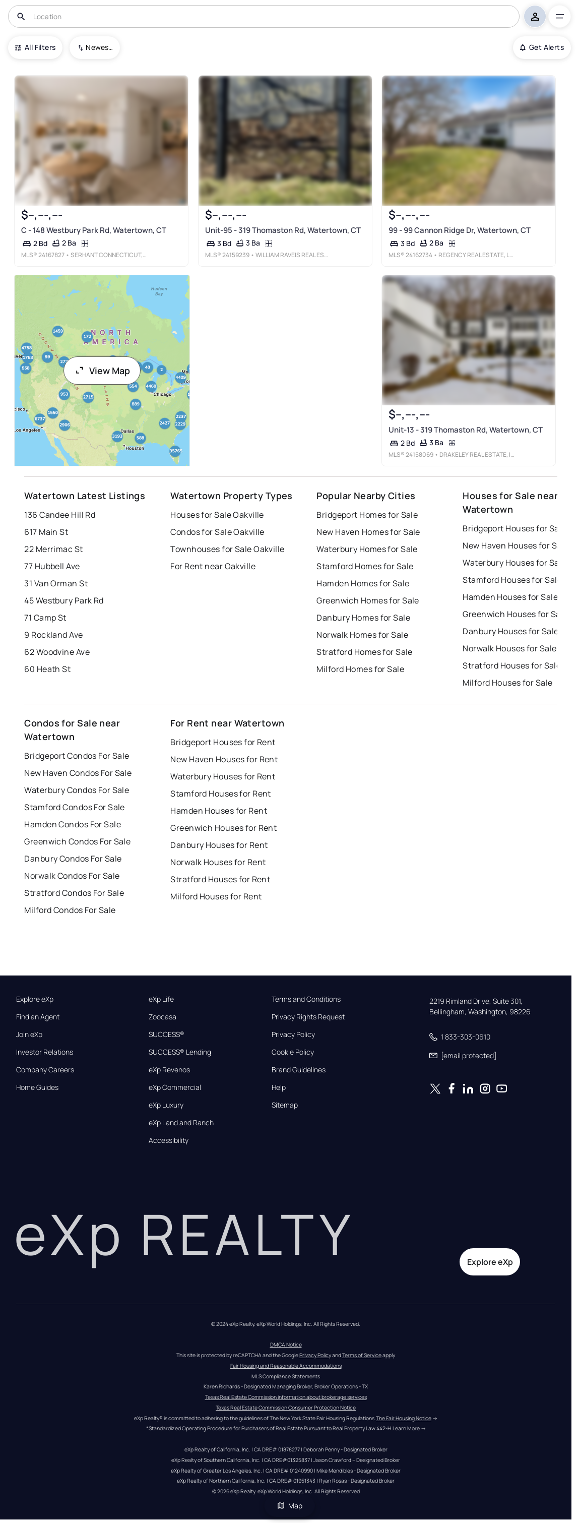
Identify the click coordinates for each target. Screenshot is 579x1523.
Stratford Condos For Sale (74, 892)
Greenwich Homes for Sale (367, 600)
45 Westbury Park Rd (63, 600)
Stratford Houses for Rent (220, 879)
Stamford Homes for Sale (364, 566)
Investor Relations (44, 1052)
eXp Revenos (169, 1069)
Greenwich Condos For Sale (77, 841)
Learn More (406, 1428)
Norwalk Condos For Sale (71, 875)
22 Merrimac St (53, 549)
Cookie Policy (293, 1052)
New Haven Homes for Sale (368, 531)
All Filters (35, 47)
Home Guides (37, 1087)
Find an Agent (37, 1016)
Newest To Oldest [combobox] (99, 47)
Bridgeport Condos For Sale (76, 755)
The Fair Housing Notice (403, 1418)
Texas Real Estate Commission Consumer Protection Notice (286, 1407)
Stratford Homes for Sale (364, 651)
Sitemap (285, 1105)
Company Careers (45, 1069)
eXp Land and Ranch (181, 1122)
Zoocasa (162, 1016)
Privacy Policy (293, 1034)
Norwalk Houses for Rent (218, 862)
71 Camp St (45, 617)
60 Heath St (47, 669)
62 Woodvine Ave (57, 651)
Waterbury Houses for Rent (222, 776)
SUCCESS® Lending (180, 1052)
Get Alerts (542, 47)
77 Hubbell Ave (52, 566)
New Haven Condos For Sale (78, 772)
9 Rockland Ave (53, 634)
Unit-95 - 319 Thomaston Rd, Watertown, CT (283, 229)
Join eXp (29, 1034)
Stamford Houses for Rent (220, 793)
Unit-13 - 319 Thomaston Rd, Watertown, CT (466, 429)
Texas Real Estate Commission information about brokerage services (286, 1396)
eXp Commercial (175, 1087)
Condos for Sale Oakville (217, 531)
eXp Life (161, 999)
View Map (102, 370)
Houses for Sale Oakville (217, 514)
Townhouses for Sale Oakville (227, 549)
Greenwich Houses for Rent (223, 827)
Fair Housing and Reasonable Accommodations (286, 1365)
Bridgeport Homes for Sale (367, 514)
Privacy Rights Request (308, 1016)
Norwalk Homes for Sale (362, 634)
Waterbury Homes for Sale (367, 549)
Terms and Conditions (306, 999)
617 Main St (46, 531)
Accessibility (168, 1140)
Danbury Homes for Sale (363, 617)
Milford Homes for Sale (360, 669)
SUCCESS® (166, 1034)
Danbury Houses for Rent (219, 844)
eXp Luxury (166, 1105)
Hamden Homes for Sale (362, 583)
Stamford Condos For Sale (74, 807)
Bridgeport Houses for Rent (222, 742)
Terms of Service (361, 1355)
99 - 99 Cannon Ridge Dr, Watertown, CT (460, 229)
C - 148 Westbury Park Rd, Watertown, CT (93, 229)
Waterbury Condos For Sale (76, 790)
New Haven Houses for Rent (224, 759)
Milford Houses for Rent (216, 896)
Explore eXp (34, 999)
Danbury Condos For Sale (72, 858)
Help (279, 1087)
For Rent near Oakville (212, 566)
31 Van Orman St (56, 583)
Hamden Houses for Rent (218, 810)
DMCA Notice (286, 1344)
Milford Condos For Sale (69, 910)
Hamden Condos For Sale (72, 824)
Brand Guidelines (299, 1069)
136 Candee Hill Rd (59, 514)
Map (290, 1505)
